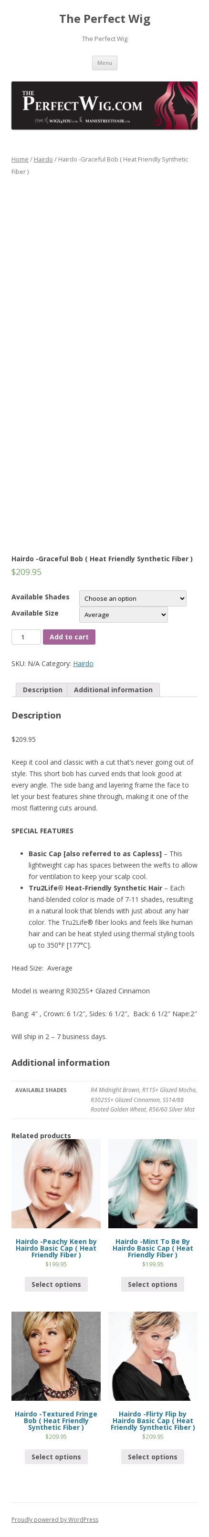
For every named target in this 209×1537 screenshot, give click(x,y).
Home (20, 159)
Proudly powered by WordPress (54, 1520)
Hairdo (43, 159)
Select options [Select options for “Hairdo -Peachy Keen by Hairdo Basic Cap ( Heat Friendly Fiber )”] (56, 1284)
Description (43, 689)
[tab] (43, 690)
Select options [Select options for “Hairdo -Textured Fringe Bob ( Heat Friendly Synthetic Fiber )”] (56, 1456)
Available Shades (40, 596)
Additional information (113, 689)
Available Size (35, 612)
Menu (104, 62)
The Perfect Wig (104, 18)
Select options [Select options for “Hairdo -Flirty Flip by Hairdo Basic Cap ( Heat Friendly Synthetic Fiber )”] (153, 1456)
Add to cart (69, 636)
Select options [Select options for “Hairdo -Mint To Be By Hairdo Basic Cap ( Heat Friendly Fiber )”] (153, 1284)
